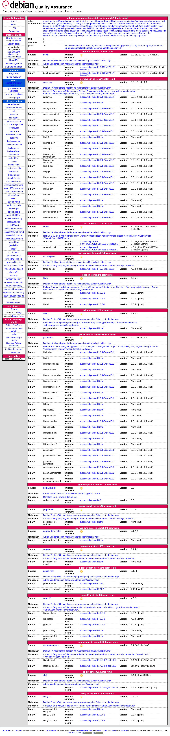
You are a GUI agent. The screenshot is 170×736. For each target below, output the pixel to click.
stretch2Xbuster (13, 181)
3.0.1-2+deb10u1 (106, 97)
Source (13, 309)
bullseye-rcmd (14, 141)
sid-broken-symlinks (14, 124)
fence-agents (92, 45)
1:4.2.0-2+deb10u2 (107, 660)
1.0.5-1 (101, 293)
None (100, 103)
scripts (9, 57)
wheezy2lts (14, 272)
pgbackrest (80, 48)
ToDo (21, 316)
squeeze (14, 299)
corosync (74, 45)
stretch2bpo (13, 195)
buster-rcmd (13, 165)
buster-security (14, 168)
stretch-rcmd (14, 202)
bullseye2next (13, 151)
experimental (14, 104)
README (13, 60)
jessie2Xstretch (14, 225)
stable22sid (13, 158)
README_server (14, 63)
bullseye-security (14, 144)
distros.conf (13, 54)
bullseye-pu (13, 148)
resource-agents (101, 48)
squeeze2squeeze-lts (14, 296)
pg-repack (69, 48)
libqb (101, 45)
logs (19, 57)
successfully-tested (89, 67)
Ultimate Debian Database (13, 344)
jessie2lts (14, 245)
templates (16, 40)
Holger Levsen (101, 730)
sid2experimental (14, 108)
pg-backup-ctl (127, 45)
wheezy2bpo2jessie (14, 269)
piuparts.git (125, 730)
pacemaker (115, 45)
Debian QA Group (13, 325)
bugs (19, 312)
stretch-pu (14, 208)
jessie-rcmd (13, 252)
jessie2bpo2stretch (14, 239)
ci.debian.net (14, 352)
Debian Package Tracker (14, 338)
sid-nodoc (13, 118)
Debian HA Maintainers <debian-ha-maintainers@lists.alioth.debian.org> (77, 60)
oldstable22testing (13, 218)
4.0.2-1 (101, 613)
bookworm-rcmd (13, 134)
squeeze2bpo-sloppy (14, 289)
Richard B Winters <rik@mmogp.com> (97, 91)
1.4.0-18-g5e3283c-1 (108, 687)
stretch (14, 198)
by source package (14, 94)
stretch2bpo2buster (14, 191)
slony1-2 (117, 48)
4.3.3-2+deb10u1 (106, 269)
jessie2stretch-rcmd (14, 229)
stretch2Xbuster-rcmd (13, 84)
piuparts (6, 730)
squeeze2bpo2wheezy (13, 292)
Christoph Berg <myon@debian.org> (60, 91)
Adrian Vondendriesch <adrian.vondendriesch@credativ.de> (71, 64)
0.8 (99, 500)
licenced (19, 730)
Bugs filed (13, 73)
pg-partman (140, 45)
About (14, 21)
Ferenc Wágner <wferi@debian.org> (96, 94)
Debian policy (13, 44)
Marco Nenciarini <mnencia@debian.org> (98, 607)
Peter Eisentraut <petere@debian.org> (61, 323)
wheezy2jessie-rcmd (13, 265)
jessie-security (14, 255)
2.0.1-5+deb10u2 (106, 352)
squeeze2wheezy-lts (13, 282)
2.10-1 (101, 583)
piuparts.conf (13, 52)
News (14, 24)
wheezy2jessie (14, 262)
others (113, 730)
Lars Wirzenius (50, 730)
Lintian (14, 334)
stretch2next (14, 212)
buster (14, 161)
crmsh (82, 45)
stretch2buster (14, 178)
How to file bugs (13, 38)
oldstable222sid (13, 215)
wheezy (13, 276)
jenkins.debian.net (13, 349)
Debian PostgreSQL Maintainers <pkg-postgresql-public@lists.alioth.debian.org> (81, 319)
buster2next (13, 175)
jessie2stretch (13, 222)
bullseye (14, 138)
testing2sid (14, 128)
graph (17, 98)
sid (13, 111)
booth (67, 45)
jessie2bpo (14, 242)
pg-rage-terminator (155, 45)
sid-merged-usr (14, 121)
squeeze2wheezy (14, 286)
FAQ (14, 28)
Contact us (14, 31)
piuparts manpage (13, 67)
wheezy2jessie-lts (14, 259)
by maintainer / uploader (14, 89)
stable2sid (14, 155)
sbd (111, 48)
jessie (14, 249)
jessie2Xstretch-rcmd (14, 232)
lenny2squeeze (14, 302)
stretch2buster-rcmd (13, 185)
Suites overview (13, 77)
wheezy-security (13, 279)
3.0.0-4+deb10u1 (106, 120)
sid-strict (14, 114)
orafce (107, 45)
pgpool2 (89, 48)
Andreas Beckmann (84, 730)
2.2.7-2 (101, 715)
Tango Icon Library (74, 732)
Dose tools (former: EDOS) (14, 329)
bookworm (14, 131)
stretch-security (14, 205)
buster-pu (13, 171)
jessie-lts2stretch (14, 235)
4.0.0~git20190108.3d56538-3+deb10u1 (99, 244)
